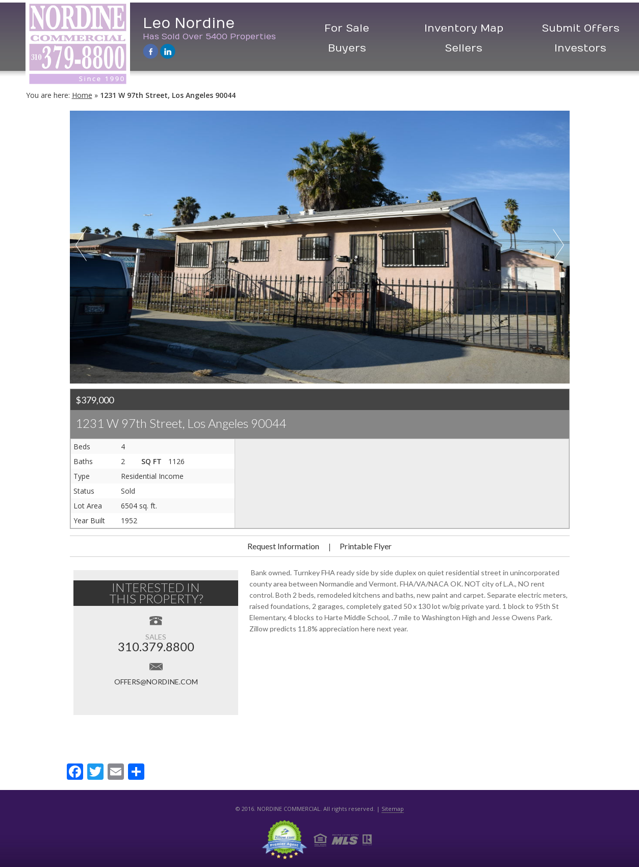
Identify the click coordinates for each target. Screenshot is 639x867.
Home (82, 95)
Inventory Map (463, 28)
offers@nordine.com (156, 681)
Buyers (347, 48)
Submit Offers (581, 28)
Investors (580, 48)
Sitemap (392, 808)
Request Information (283, 546)
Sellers (463, 48)
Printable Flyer (366, 546)
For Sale (346, 28)
